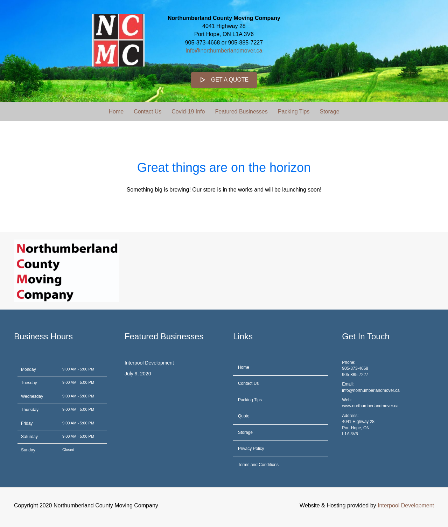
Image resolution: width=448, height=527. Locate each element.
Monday (28, 369)
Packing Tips (294, 112)
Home (116, 112)
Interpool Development (149, 363)
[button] (224, 80)
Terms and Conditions (258, 464)
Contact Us (147, 112)
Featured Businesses (241, 112)
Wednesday (32, 396)
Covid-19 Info (188, 112)
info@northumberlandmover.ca (224, 51)
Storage (329, 112)
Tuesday (29, 382)
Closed (68, 450)
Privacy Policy (251, 448)
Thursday (29, 409)
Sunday (28, 450)
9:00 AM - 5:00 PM (78, 369)
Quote (244, 416)
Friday (27, 423)
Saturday (29, 436)
